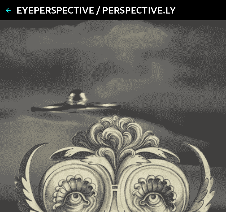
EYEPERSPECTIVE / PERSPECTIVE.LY (96, 10)
